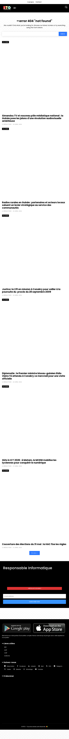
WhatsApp (29, 669)
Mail (42, 666)
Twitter (9, 669)
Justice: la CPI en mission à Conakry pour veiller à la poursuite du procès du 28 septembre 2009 (31, 290)
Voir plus (34, 553)
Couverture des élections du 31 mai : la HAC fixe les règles (34, 544)
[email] (34, 596)
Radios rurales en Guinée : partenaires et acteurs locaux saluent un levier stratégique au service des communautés (33, 205)
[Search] (63, 34)
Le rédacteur (6, 124)
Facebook (22, 666)
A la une (5, 42)
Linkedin (33, 666)
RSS (50, 666)
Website (18, 669)
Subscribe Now (34, 602)
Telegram (59, 666)
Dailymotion (10, 666)
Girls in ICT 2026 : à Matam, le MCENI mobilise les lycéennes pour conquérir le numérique (29, 461)
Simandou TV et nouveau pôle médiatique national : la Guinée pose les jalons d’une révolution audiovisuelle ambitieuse (32, 118)
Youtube (40, 669)
